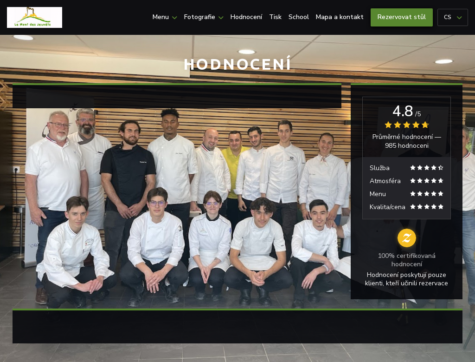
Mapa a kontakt (340, 17)
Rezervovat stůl (402, 17)
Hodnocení (246, 17)
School (299, 17)
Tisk (275, 17)
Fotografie (204, 17)
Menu (165, 17)
